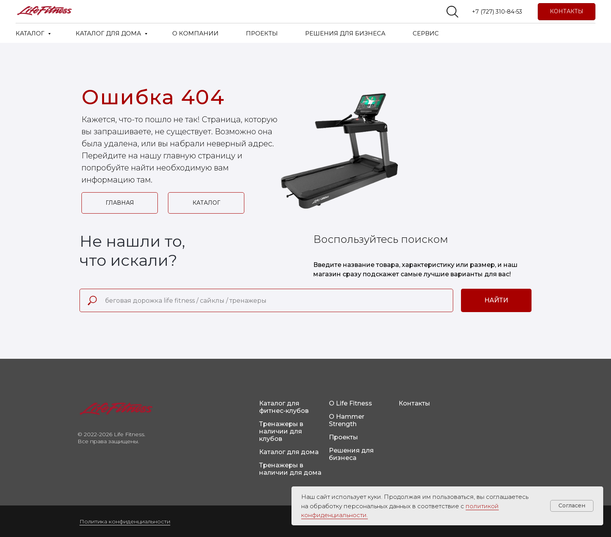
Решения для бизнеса (351, 454)
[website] (452, 12)
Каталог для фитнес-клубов (284, 407)
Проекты (343, 437)
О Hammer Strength (346, 420)
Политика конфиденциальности (124, 521)
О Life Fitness (350, 403)
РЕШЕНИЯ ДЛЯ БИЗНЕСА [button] (345, 33)
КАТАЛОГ (31, 33)
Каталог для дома (289, 452)
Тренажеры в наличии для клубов (281, 431)
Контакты (414, 403)
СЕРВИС (426, 33)
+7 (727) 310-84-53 (497, 11)
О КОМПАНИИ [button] (195, 33)
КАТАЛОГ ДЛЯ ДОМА (109, 33)
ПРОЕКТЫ (262, 33)
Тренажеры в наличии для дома (290, 469)
